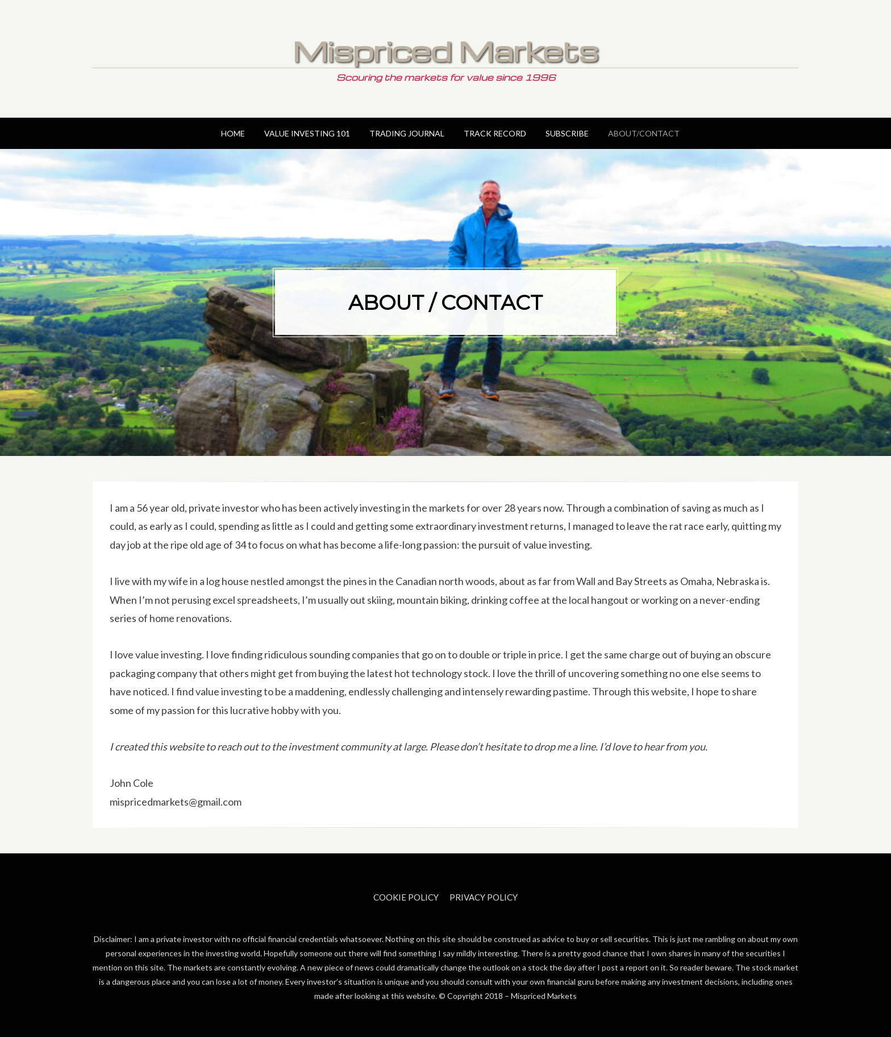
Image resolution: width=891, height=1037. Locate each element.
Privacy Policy (483, 897)
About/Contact (644, 133)
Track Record (495, 133)
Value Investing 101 (307, 133)
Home (233, 133)
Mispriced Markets (445, 50)
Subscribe (567, 133)
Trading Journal (406, 133)
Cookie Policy (406, 897)
